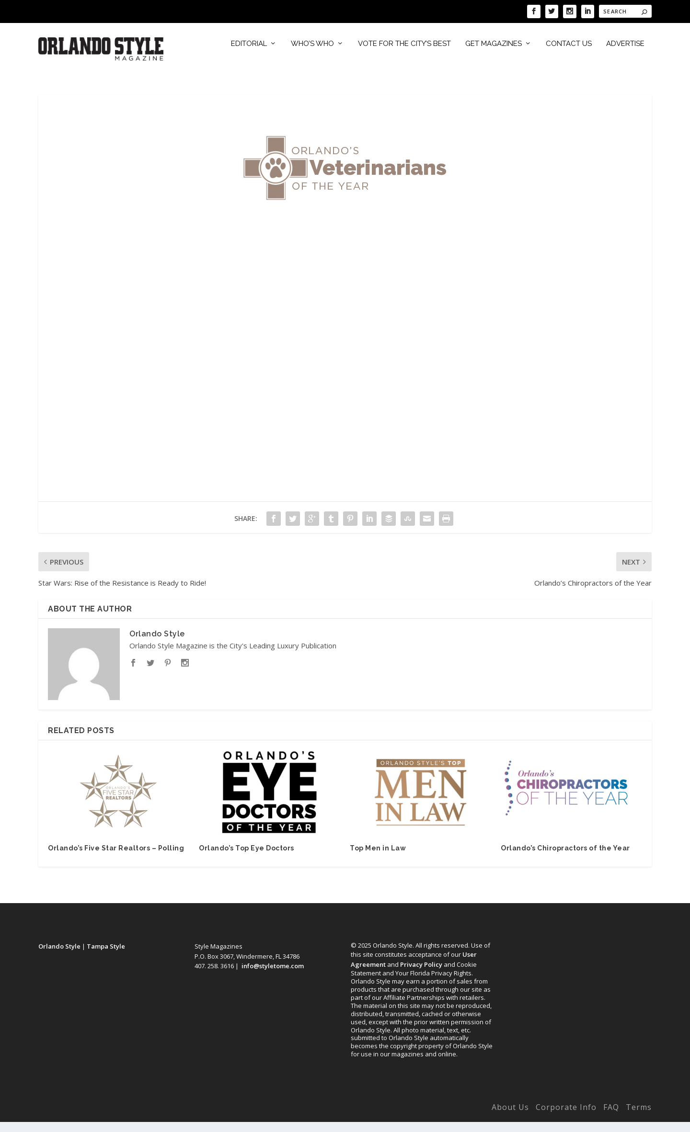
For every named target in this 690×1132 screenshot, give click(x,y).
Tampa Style (106, 956)
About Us (510, 1117)
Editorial (249, 54)
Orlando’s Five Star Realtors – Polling (116, 858)
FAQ (611, 1117)
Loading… (345, 350)
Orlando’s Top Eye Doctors (246, 858)
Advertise (625, 54)
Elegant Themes (102, 1119)
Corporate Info (566, 1117)
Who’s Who (312, 54)
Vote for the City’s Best (404, 54)
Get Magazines (493, 54)
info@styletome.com (273, 976)
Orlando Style (157, 643)
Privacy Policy (421, 974)
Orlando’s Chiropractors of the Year (565, 858)
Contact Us (569, 54)
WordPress (188, 1119)
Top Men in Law (378, 858)
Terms (639, 1117)
